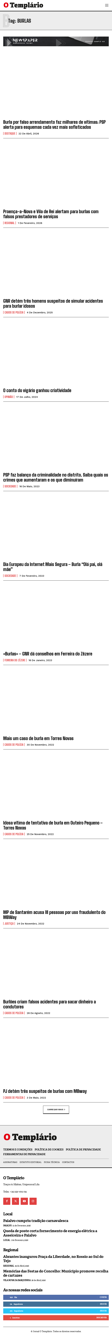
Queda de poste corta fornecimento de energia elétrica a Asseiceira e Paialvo (50, 1233)
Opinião (9, 396)
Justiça (9, 923)
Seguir (103, 1304)
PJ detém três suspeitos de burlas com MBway (45, 1091)
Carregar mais (56, 1109)
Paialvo (7, 1225)
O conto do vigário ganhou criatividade (37, 390)
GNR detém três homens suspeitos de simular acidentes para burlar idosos (53, 303)
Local (6, 1240)
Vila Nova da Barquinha (17, 1280)
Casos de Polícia (14, 312)
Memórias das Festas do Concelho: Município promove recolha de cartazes (55, 1273)
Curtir (103, 1297)
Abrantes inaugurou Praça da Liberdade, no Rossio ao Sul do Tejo (53, 1258)
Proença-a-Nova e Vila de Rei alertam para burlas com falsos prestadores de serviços (51, 214)
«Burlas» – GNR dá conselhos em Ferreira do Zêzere (47, 653)
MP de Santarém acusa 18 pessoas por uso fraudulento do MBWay (54, 914)
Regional (10, 222)
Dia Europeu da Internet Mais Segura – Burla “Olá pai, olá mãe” (52, 566)
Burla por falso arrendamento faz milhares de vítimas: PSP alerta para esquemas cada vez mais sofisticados (54, 124)
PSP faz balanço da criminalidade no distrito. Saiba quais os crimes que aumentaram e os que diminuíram (55, 477)
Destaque (10, 133)
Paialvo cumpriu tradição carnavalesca (35, 1220)
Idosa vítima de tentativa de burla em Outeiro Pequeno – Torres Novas (53, 825)
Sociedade (10, 486)
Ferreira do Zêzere (15, 660)
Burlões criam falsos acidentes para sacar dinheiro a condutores (49, 1004)
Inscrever (101, 1317)
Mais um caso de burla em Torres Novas (38, 738)
